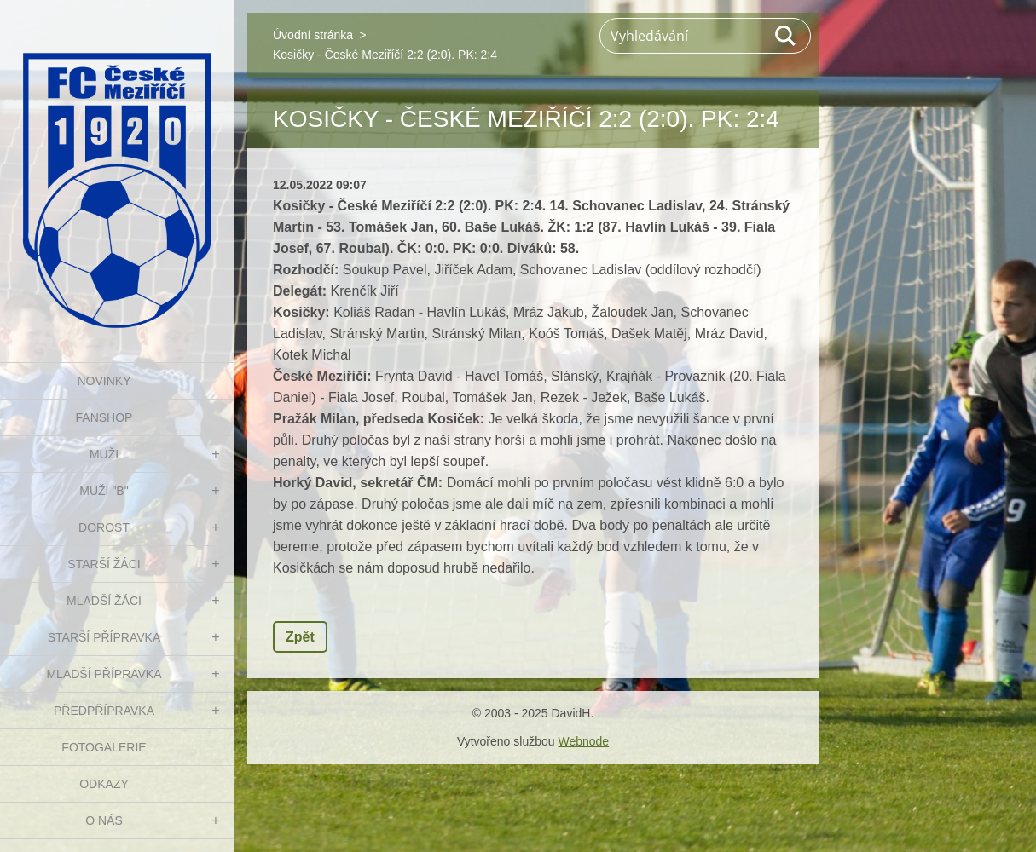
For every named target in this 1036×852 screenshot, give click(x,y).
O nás (104, 820)
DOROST (104, 527)
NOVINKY (103, 381)
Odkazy (104, 784)
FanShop (104, 417)
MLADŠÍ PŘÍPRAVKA (103, 674)
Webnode (583, 741)
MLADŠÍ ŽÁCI (104, 600)
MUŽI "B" (103, 491)
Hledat (786, 36)
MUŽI (104, 454)
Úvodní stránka (313, 35)
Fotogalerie (103, 747)
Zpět (300, 637)
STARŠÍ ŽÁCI (103, 564)
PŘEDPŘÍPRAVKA (104, 710)
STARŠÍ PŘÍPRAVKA (104, 637)
